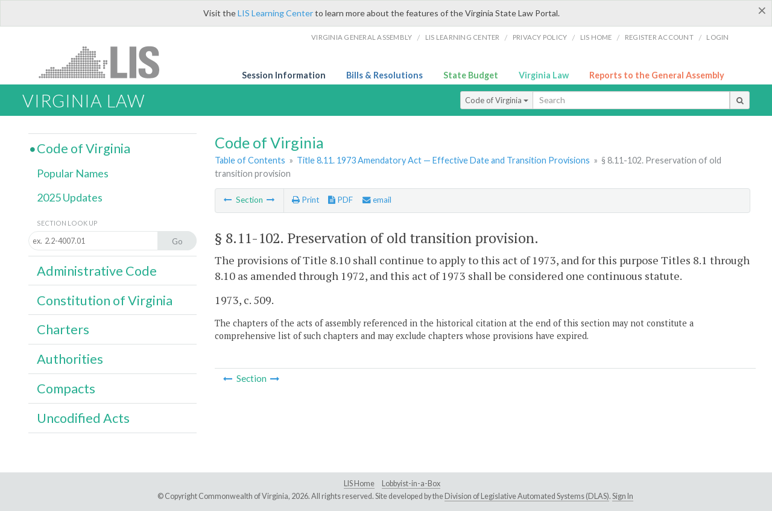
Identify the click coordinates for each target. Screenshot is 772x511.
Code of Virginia (496, 100)
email (376, 200)
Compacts (66, 388)
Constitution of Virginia (104, 300)
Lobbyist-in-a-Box (411, 483)
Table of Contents (250, 160)
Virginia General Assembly (361, 37)
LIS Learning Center (275, 13)
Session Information (284, 75)
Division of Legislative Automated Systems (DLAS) (527, 496)
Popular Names (73, 173)
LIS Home (359, 483)
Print (305, 200)
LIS (106, 61)
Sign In (622, 496)
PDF (340, 200)
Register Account (659, 37)
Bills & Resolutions (384, 75)
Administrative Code (97, 271)
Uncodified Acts (83, 418)
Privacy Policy (540, 37)
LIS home (596, 37)
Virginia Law (544, 75)
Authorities (70, 359)
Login (717, 37)
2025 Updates (70, 197)
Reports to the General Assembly (656, 75)
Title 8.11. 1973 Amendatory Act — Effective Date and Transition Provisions (443, 160)
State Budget (470, 75)
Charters (63, 329)
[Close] (762, 10)
